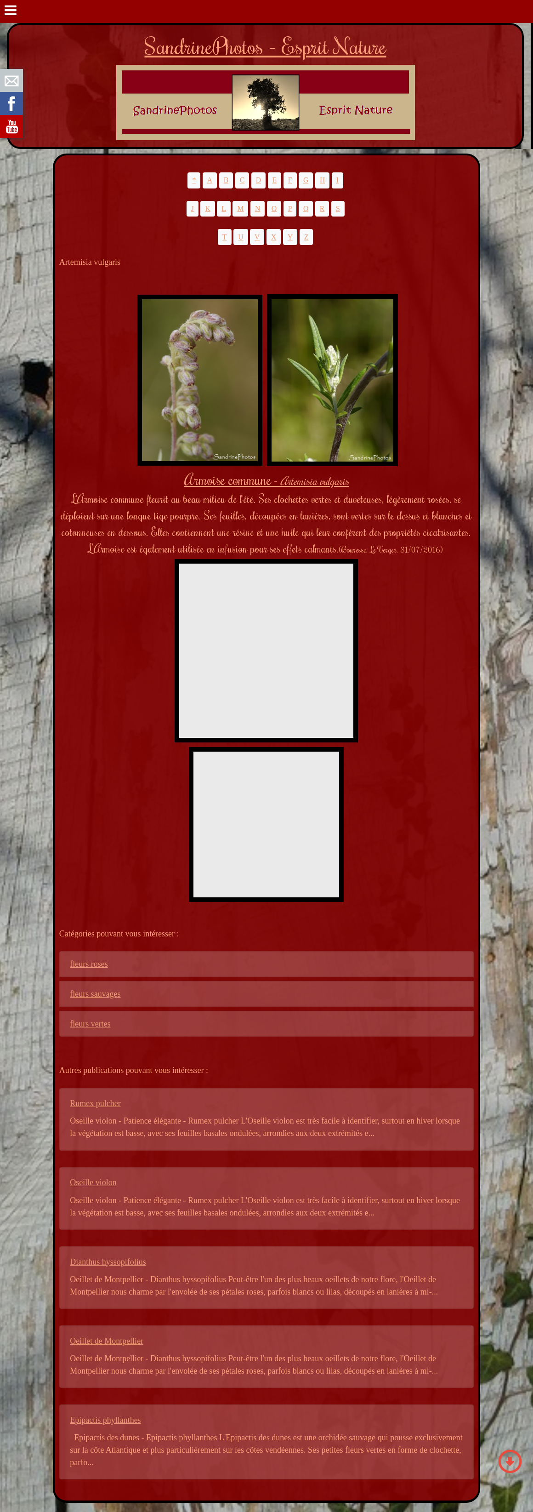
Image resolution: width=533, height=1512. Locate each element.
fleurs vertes (90, 1023)
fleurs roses (89, 964)
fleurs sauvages (95, 993)
